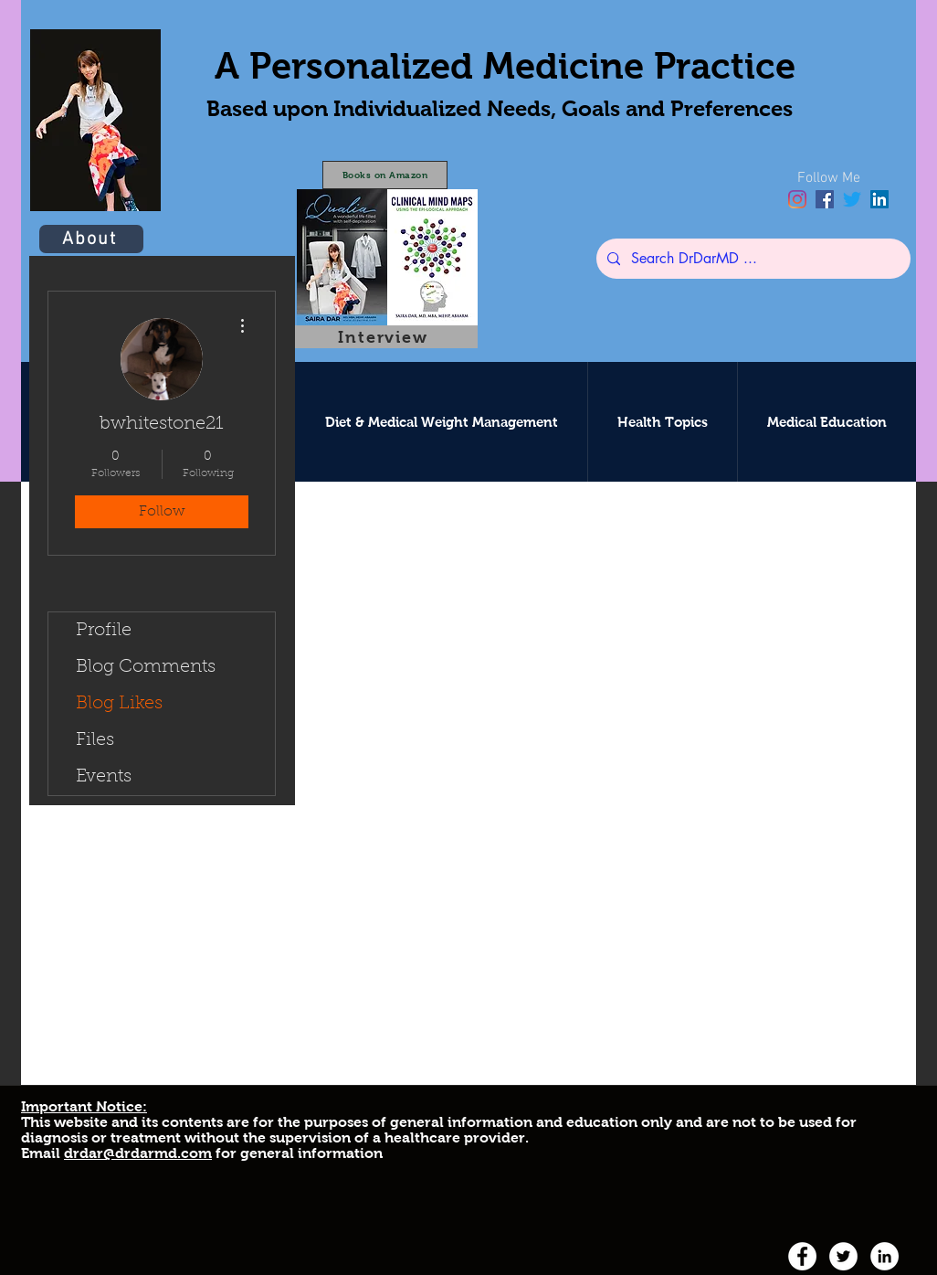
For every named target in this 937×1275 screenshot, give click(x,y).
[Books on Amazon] (384, 175)
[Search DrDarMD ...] (751, 259)
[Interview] (385, 336)
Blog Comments (146, 667)
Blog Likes (119, 704)
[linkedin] (879, 199)
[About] (91, 239)
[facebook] (825, 199)
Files (95, 740)
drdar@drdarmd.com (138, 1153)
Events (104, 777)
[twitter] (852, 199)
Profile (104, 631)
